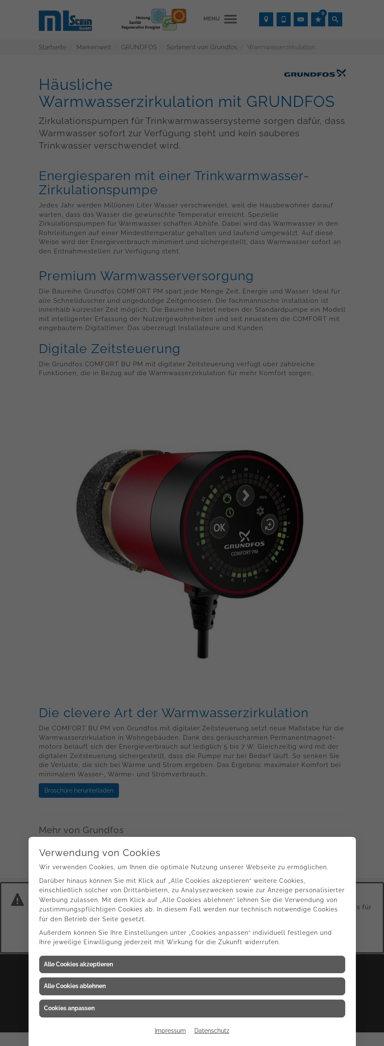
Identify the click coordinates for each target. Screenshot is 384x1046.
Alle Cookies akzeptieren (78, 964)
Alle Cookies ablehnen (75, 986)
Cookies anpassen (69, 1008)
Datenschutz (211, 1030)
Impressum (170, 1030)
